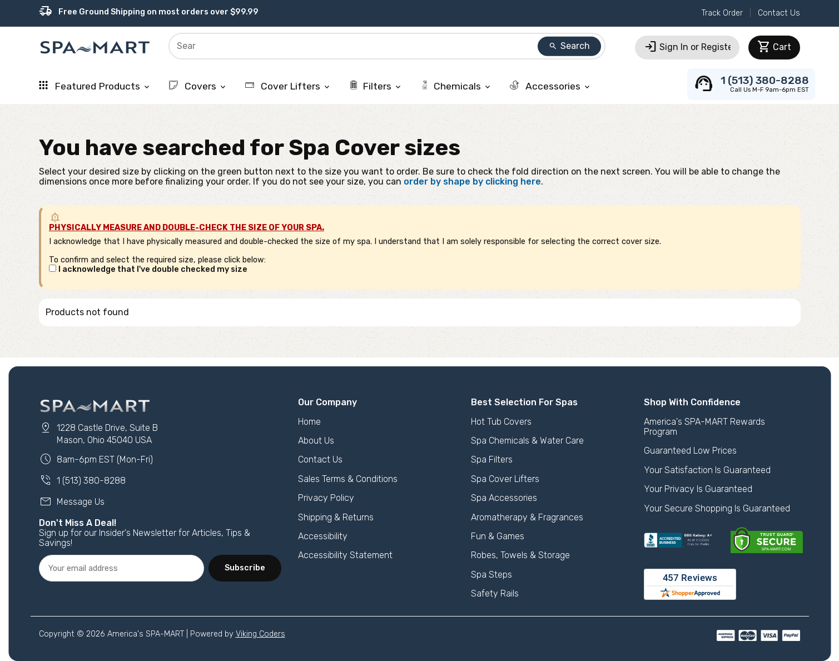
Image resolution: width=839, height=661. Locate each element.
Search (569, 46)
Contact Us (779, 13)
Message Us (72, 501)
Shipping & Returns (336, 517)
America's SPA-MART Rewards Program (704, 426)
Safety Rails (495, 593)
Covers (198, 86)
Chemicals (456, 86)
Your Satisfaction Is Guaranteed (707, 470)
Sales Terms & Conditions (348, 479)
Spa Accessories (504, 498)
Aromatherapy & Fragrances (527, 517)
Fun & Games (497, 536)
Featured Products (95, 86)
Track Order (722, 13)
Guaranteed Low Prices (690, 450)
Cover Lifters (288, 86)
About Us (316, 440)
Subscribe (245, 568)
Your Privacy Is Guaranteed (698, 489)
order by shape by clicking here (472, 181)
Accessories (551, 86)
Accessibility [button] (322, 536)
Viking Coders (260, 634)
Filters (376, 86)
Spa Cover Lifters (505, 479)
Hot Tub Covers (501, 421)
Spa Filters (492, 459)
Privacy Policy (326, 498)
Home (309, 421)
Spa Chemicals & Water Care (527, 440)
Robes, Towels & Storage (520, 555)
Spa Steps (491, 574)
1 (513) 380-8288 (82, 480)
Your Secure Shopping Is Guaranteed (717, 508)
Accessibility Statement (345, 555)
